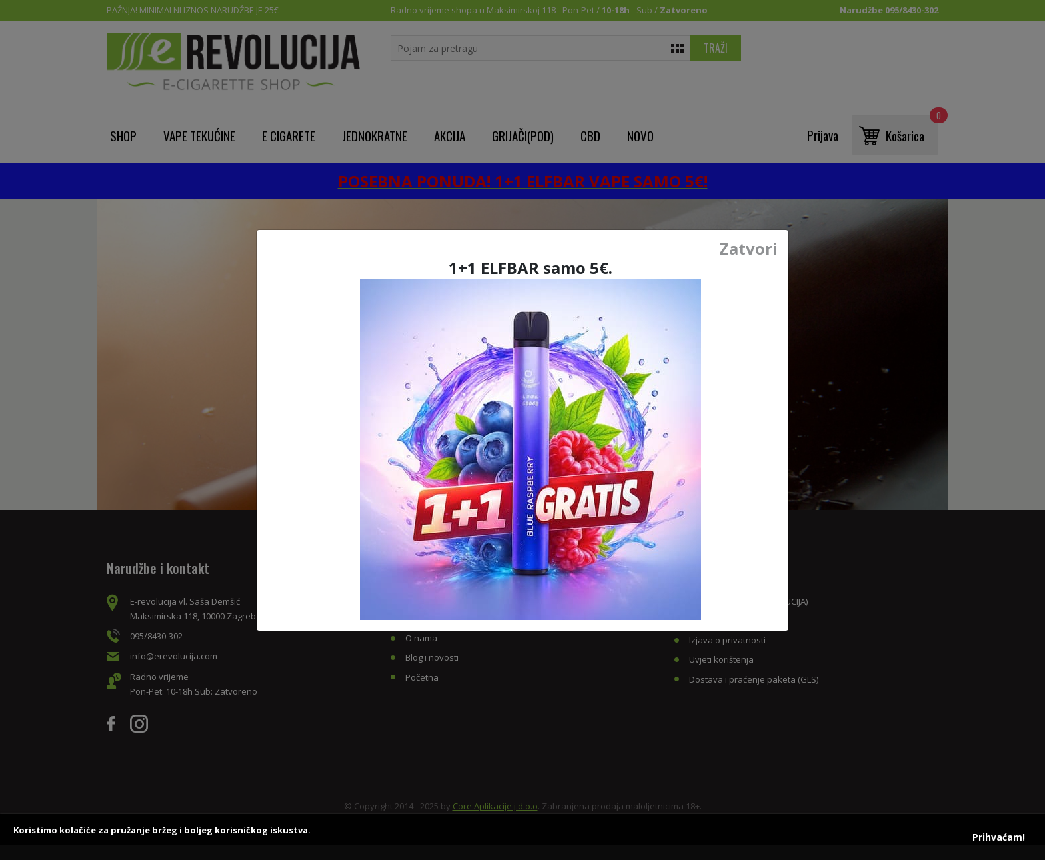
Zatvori (748, 249)
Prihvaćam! (998, 837)
